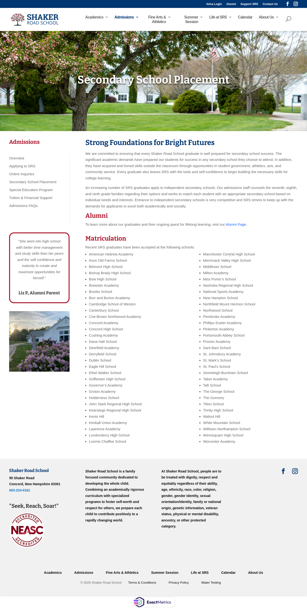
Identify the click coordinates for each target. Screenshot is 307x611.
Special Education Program (31, 190)
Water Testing (211, 582)
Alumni (231, 4)
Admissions (124, 17)
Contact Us (270, 4)
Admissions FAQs (23, 206)
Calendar (245, 17)
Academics (94, 17)
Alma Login (214, 4)
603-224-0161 (19, 490)
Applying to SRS (22, 166)
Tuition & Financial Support (30, 198)
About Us (266, 17)
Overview (16, 158)
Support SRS (249, 4)
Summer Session (191, 19)
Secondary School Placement (32, 182)
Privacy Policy (179, 582)
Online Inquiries (21, 174)
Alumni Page (236, 224)
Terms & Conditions (142, 582)
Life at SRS (218, 17)
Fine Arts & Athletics (157, 19)
